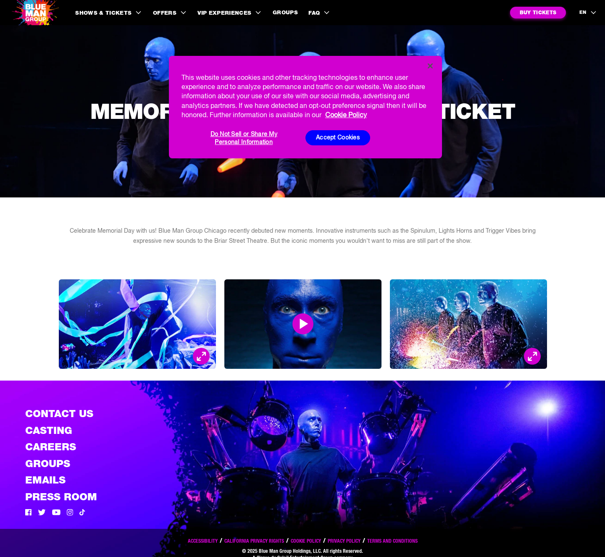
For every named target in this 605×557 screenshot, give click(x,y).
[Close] (430, 66)
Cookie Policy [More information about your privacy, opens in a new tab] (346, 114)
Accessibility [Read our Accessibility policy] (203, 541)
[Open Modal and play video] (302, 323)
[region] (305, 107)
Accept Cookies (338, 137)
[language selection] (588, 12)
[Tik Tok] (82, 513)
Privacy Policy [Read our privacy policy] (344, 541)
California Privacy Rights (254, 541)
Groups (285, 12)
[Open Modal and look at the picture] (201, 356)
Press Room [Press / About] (61, 497)
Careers (50, 447)
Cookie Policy (306, 541)
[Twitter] (42, 513)
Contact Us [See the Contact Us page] (59, 413)
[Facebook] (28, 513)
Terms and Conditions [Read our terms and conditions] (392, 541)
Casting (48, 430)
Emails (45, 480)
